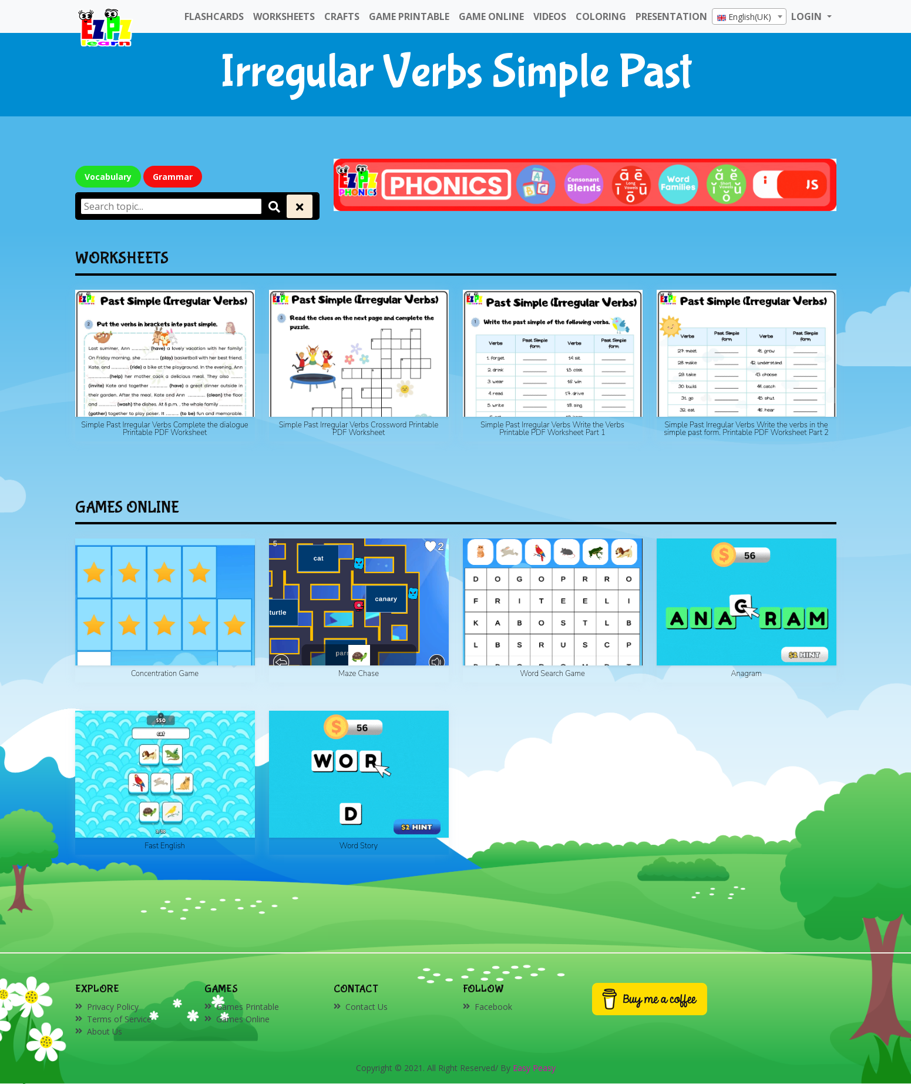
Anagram (746, 673)
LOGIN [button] (807, 16)
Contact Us (366, 1006)
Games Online (243, 1019)
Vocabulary (108, 176)
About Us (104, 1031)
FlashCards (214, 16)
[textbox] (749, 17)
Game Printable (409, 16)
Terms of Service (119, 1019)
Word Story (358, 846)
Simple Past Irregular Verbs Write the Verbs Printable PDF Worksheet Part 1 (552, 429)
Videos (549, 16)
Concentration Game (165, 673)
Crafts (341, 16)
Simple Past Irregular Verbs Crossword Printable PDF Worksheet (359, 429)
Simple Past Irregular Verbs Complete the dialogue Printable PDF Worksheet (164, 429)
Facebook (493, 1006)
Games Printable (247, 1006)
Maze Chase (358, 673)
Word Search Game (552, 673)
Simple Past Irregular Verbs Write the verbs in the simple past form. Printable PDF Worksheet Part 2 (746, 429)
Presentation (671, 16)
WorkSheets (284, 16)
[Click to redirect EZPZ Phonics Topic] (585, 183)
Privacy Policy (113, 1006)
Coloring (601, 16)
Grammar (173, 176)
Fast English (164, 846)
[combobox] (749, 16)
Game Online (491, 16)
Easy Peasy (534, 1067)
